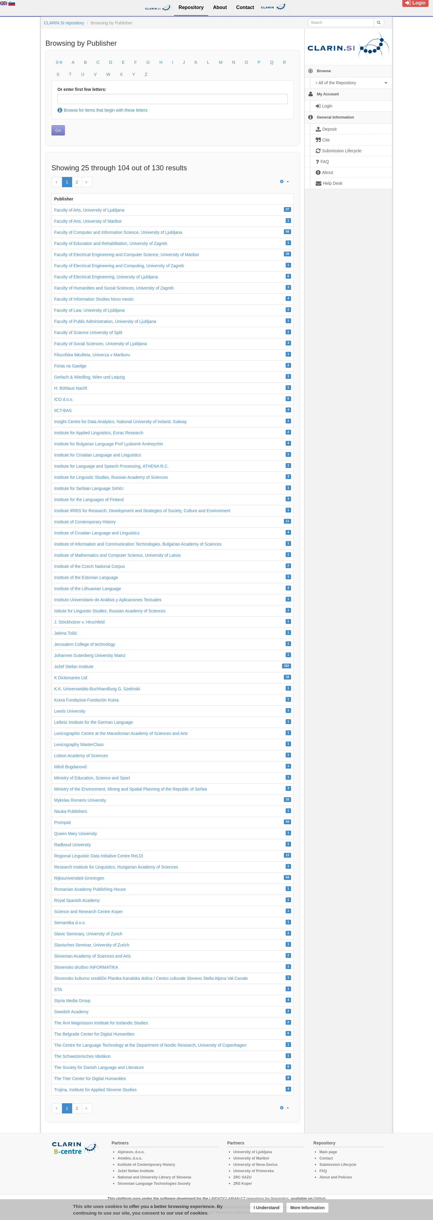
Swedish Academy (71, 1011)
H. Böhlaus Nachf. (71, 388)
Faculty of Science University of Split (88, 332)
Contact (326, 1158)
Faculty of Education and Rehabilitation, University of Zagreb (110, 243)
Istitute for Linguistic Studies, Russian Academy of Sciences (109, 610)
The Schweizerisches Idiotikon (82, 1056)
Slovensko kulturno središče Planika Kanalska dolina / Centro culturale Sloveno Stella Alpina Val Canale (151, 978)
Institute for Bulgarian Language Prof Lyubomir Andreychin (108, 443)
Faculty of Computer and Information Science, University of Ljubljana (118, 232)
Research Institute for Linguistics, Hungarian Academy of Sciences (116, 867)
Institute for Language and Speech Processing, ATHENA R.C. (111, 466)
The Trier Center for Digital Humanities (90, 1078)
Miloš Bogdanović (70, 766)
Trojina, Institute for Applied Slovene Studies (95, 1089)
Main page (328, 1152)
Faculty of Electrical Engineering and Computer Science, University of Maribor (126, 254)
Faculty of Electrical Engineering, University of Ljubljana (106, 276)
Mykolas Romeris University (80, 800)
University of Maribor (251, 1158)
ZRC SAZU (242, 1177)
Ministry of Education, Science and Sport (92, 778)
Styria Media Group (72, 1000)
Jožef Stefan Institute (74, 666)
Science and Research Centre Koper (88, 911)
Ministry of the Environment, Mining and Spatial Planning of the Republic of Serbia (130, 789)
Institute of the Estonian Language (86, 577)
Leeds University (69, 711)
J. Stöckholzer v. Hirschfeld (79, 622)
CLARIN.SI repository (64, 22)
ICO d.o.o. (63, 399)
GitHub (320, 1199)
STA (58, 989)
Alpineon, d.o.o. (131, 1152)
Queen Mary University (75, 833)
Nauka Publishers (70, 811)
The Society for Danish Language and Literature (99, 1067)
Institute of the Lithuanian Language (87, 588)
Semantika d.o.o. (70, 922)
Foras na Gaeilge (70, 366)
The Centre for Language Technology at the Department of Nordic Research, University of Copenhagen (150, 1045)
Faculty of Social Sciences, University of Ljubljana (100, 343)
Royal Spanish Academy (77, 900)
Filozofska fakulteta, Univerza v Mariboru (92, 354)
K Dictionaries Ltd (70, 677)
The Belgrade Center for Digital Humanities (94, 1034)
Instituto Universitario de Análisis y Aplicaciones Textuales (107, 599)
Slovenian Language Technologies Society (154, 1183)
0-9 (59, 62)
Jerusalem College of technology (84, 644)
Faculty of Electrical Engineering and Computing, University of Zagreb (119, 265)
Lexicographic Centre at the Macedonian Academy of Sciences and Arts (121, 733)
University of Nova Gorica (255, 1165)
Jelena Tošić (65, 633)
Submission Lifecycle (337, 1165)
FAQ (323, 1171)
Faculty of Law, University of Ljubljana (89, 310)
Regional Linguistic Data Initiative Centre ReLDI (98, 855)
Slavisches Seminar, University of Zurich (91, 945)
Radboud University (72, 844)
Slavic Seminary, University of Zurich (88, 933)
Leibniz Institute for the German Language (93, 722)
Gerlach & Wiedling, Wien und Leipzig (89, 377)
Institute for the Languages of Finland (89, 499)
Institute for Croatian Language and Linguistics (97, 455)
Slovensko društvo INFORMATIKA (86, 967)
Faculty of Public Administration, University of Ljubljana (105, 321)
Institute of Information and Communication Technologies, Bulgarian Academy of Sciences (138, 544)
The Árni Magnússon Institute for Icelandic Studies (101, 1022)
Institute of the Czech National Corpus (89, 566)
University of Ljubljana (252, 1152)
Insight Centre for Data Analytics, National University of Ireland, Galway (120, 421)
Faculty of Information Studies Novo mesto (94, 299)
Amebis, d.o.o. (130, 1158)
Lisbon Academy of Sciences (81, 755)
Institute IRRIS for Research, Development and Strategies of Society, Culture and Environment (142, 510)
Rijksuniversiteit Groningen (79, 878)
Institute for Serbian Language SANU (88, 488)
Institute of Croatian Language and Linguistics (97, 533)
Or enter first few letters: (81, 89)
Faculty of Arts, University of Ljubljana (89, 210)
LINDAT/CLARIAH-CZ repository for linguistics (249, 1199)
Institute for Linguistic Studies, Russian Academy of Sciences (111, 477)
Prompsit (62, 822)
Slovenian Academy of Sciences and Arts (92, 956)
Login (415, 2)
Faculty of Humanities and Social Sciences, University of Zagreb (114, 288)
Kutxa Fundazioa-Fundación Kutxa (86, 700)
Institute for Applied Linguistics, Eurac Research (98, 432)
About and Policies (335, 1177)
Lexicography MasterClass (79, 744)
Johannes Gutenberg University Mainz (89, 655)
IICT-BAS (63, 410)
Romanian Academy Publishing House (90, 889)
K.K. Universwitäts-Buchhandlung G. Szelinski (97, 688)
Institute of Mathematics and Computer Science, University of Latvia (117, 555)
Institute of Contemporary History (85, 521)
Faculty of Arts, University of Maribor (88, 221)
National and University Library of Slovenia (154, 1177)
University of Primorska (253, 1171)
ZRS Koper (242, 1183)
